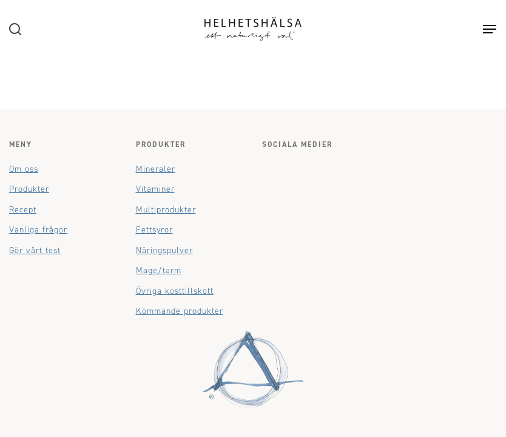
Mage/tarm (158, 270)
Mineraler (155, 169)
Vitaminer (155, 189)
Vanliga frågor (38, 229)
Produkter (29, 189)
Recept (22, 209)
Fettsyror (154, 229)
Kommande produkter (179, 311)
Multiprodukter (166, 209)
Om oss (23, 169)
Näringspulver (164, 250)
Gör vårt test (35, 250)
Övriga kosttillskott (175, 291)
